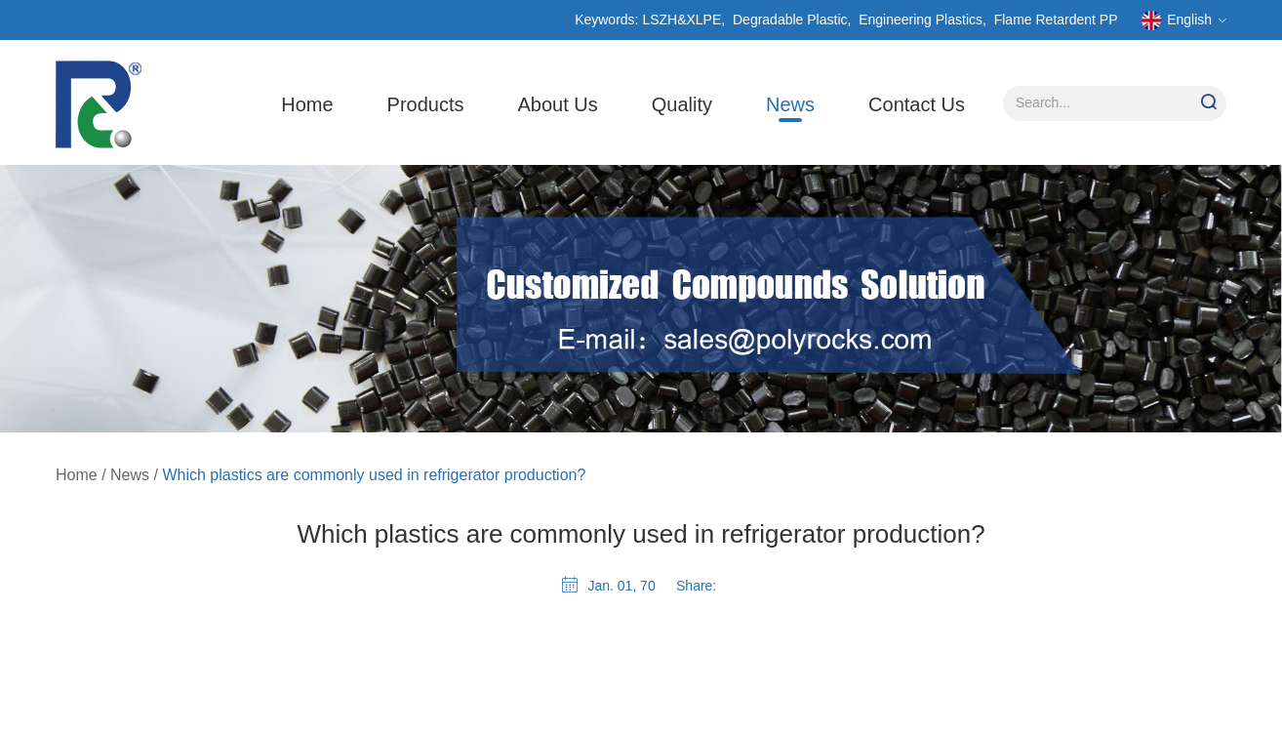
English (1184, 20)
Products (425, 104)
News (790, 104)
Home (307, 104)
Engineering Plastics (920, 19)
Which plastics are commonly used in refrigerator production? (373, 475)
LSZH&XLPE (681, 19)
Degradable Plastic (790, 19)
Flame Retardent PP (1056, 19)
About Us (558, 104)
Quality (682, 104)
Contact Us (916, 104)
